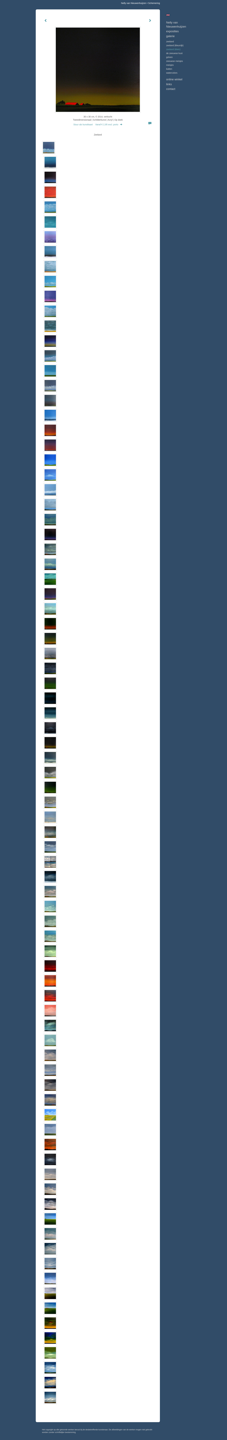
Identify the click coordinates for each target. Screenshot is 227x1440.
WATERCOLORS (171, 73)
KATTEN (169, 69)
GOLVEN (169, 57)
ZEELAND (170, 41)
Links (169, 84)
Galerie (170, 36)
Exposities (172, 31)
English (168, 15)
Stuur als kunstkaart (97, 124)
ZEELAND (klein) (173, 49)
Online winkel (174, 79)
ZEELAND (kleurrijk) (174, 45)
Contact (170, 89)
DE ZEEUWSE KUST (174, 53)
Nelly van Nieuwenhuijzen (133, 3)
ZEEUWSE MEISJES (174, 61)
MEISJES (170, 65)
